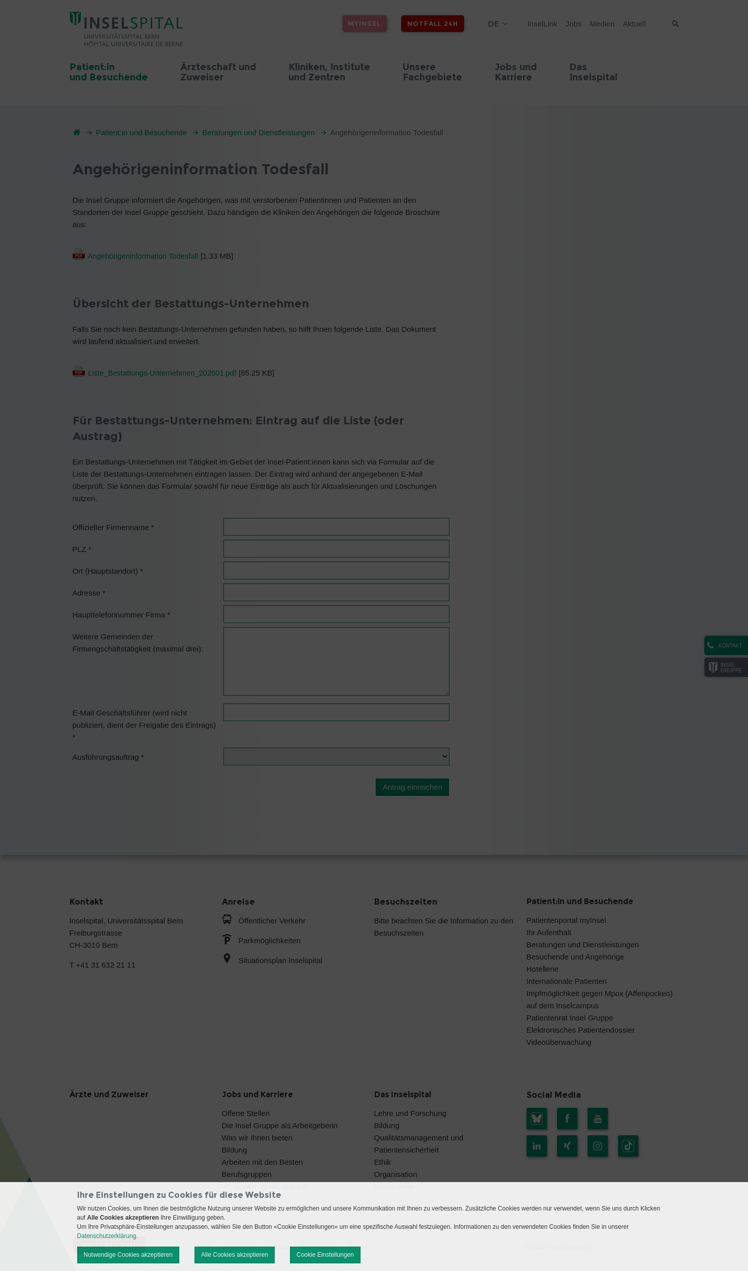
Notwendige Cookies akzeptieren (128, 1254)
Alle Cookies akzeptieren (234, 1254)
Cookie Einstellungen (325, 1254)
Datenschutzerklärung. (107, 1235)
